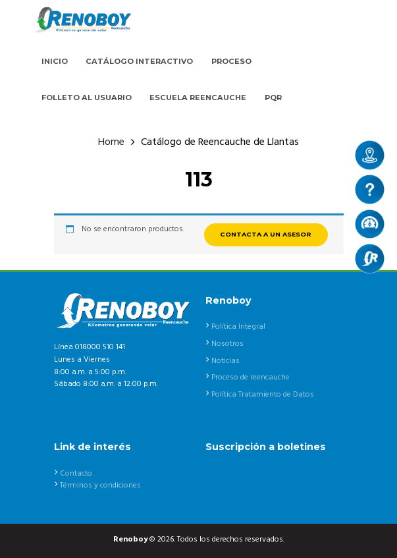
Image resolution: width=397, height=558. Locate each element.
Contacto (76, 473)
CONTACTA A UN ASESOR (265, 234)
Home (111, 142)
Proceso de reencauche (250, 377)
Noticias (225, 361)
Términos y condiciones (100, 485)
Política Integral (238, 326)
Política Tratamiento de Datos (262, 394)
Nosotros (227, 343)
